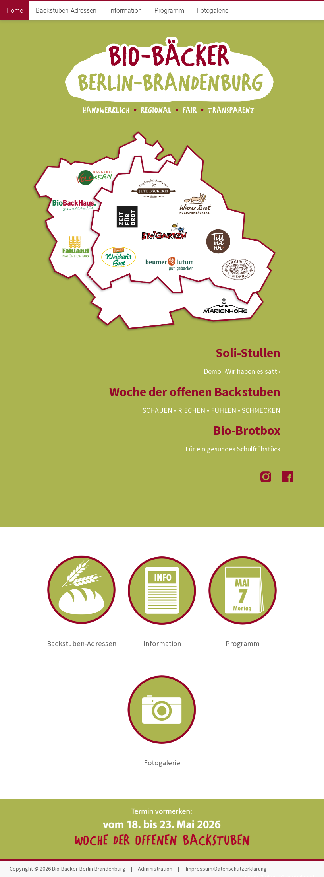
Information (125, 10)
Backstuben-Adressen (66, 10)
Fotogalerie (212, 10)
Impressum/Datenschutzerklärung (226, 868)
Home (14, 10)
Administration (155, 868)
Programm (169, 10)
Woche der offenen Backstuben (194, 392)
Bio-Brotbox (246, 430)
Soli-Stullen (248, 353)
